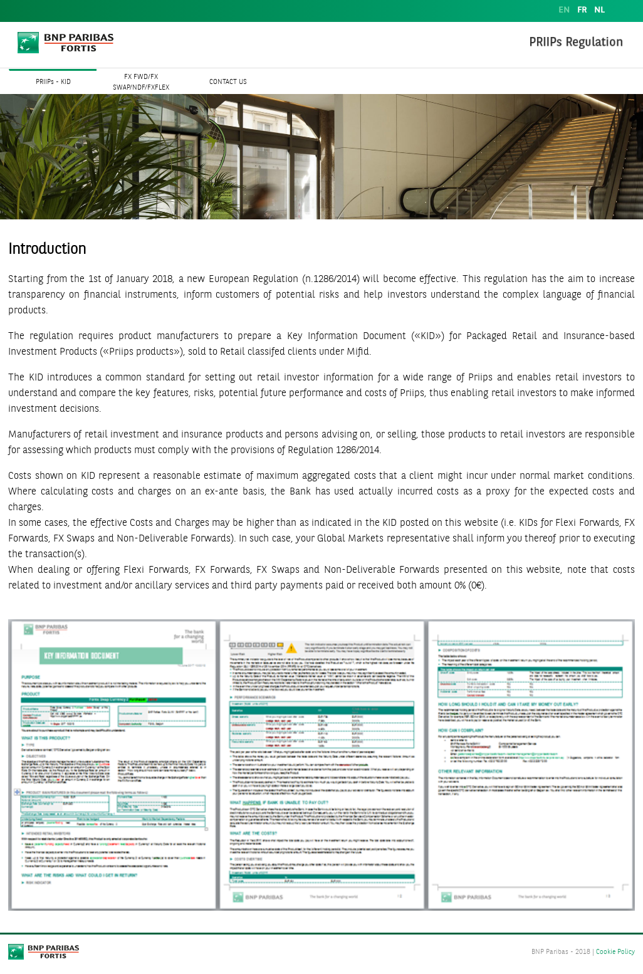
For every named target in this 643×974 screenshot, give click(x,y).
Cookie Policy (615, 952)
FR (582, 10)
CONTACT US (228, 82)
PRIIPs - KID (53, 82)
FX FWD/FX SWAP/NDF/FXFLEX (141, 82)
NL (599, 10)
